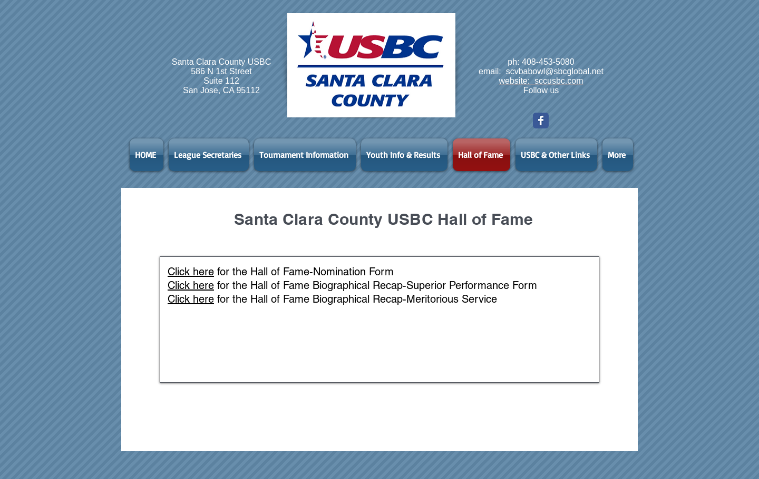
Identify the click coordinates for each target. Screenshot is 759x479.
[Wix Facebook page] (541, 120)
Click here (191, 271)
